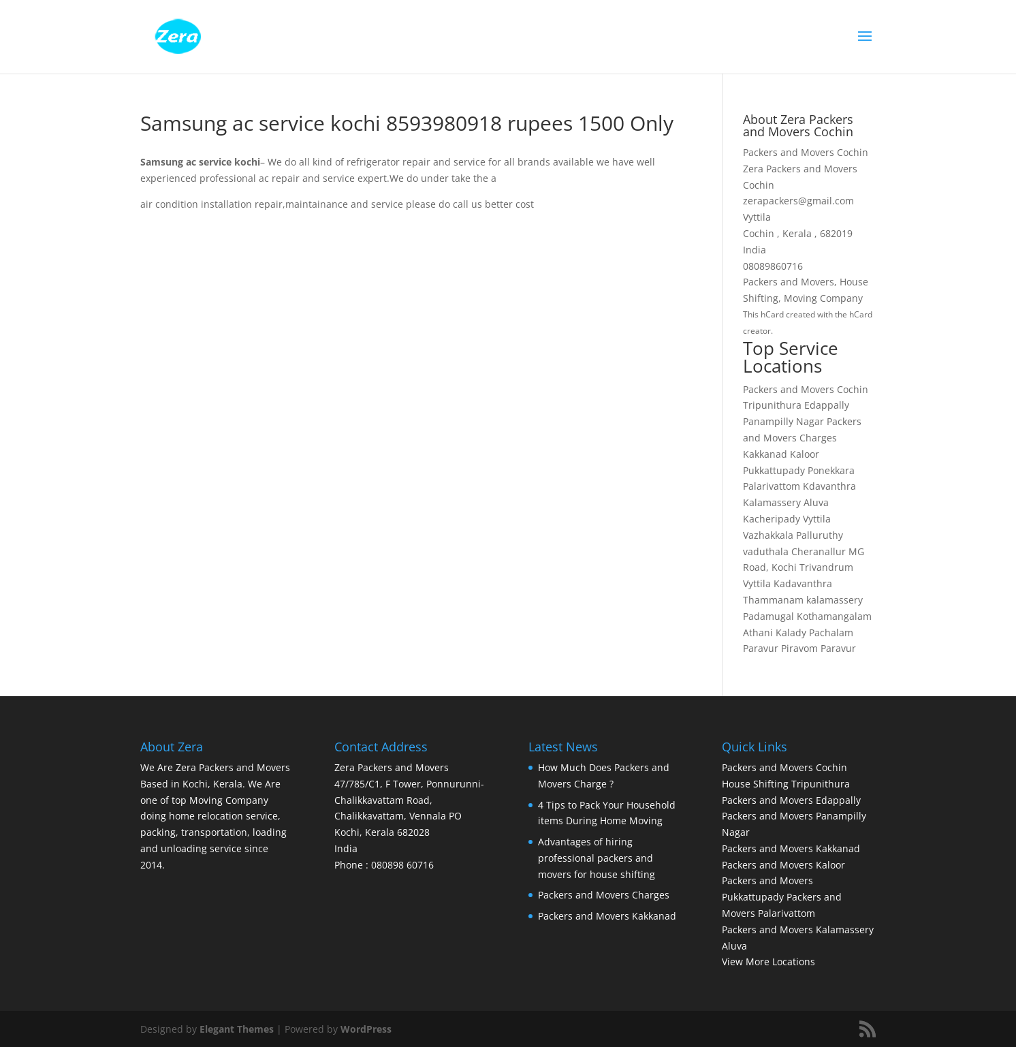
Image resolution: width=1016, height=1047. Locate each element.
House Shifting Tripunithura (786, 783)
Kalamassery (772, 502)
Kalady (791, 632)
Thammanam (773, 599)
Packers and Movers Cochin (805, 389)
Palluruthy (819, 535)
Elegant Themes (237, 1028)
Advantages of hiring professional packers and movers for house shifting (596, 858)
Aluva (816, 502)
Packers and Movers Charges (603, 894)
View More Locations (768, 961)
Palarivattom (771, 486)
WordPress (366, 1028)
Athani (758, 632)
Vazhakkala (768, 535)
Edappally (826, 405)
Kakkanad (765, 454)
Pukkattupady (774, 470)
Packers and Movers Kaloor (783, 864)
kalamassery (834, 599)
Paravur (760, 648)
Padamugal (768, 616)
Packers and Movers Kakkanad (607, 915)
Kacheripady (771, 518)
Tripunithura (772, 405)
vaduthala (766, 551)
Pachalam (831, 632)
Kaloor (804, 454)
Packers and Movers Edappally (791, 800)
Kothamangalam (834, 616)
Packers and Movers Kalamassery (798, 929)
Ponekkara (831, 470)
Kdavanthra (829, 486)
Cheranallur (818, 551)
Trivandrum (826, 567)
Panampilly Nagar (783, 421)
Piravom (799, 648)
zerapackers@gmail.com (798, 200)
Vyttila (817, 518)
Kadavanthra (803, 583)
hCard (772, 314)
